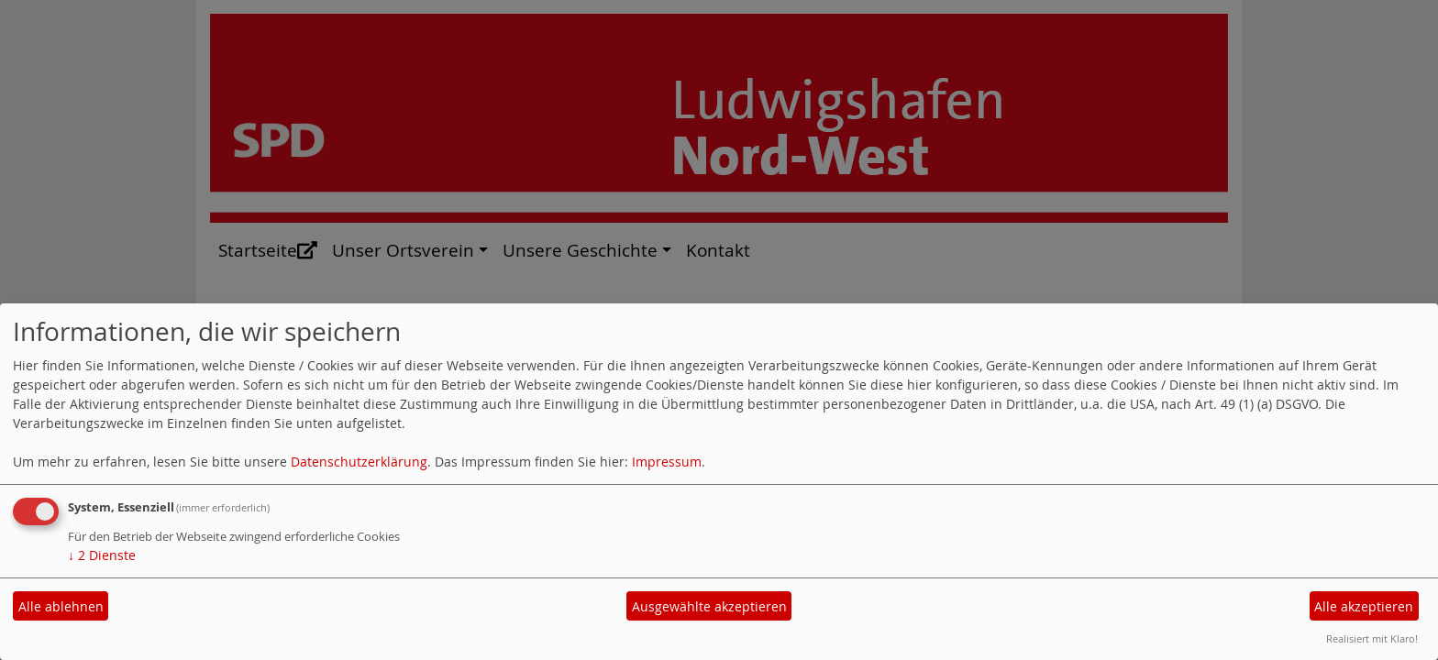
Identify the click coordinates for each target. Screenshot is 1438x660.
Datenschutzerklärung (359, 461)
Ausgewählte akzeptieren (709, 606)
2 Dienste (102, 555)
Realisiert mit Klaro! (1372, 638)
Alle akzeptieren (1363, 606)
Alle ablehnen (61, 606)
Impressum (667, 461)
